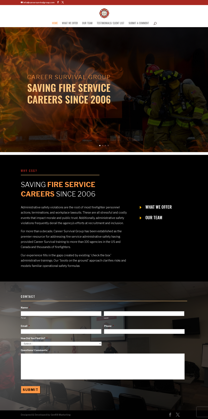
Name (25, 307)
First (23, 318)
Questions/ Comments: (35, 350)
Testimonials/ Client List (110, 23)
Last (106, 318)
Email (25, 326)
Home (55, 23)
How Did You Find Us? (34, 338)
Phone (109, 326)
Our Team (87, 23)
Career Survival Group (69, 79)
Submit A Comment (139, 23)
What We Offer (70, 23)
